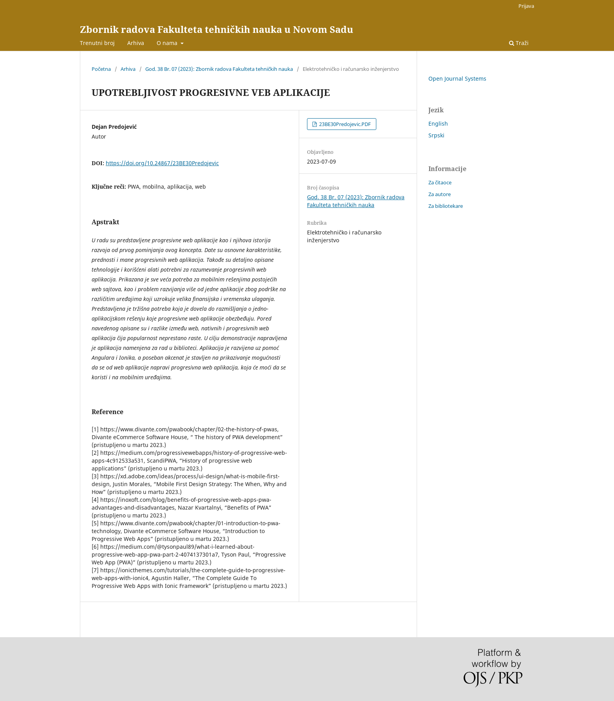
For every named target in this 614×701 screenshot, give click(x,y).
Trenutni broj (97, 43)
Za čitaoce (439, 182)
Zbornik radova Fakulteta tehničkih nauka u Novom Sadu (216, 29)
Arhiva (135, 43)
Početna (101, 68)
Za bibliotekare (445, 205)
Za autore (439, 194)
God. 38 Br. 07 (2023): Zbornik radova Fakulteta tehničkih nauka (219, 68)
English (438, 123)
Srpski (436, 135)
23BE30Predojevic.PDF (344, 124)
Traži (519, 43)
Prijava (526, 5)
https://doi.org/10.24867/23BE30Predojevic (162, 163)
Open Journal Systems (457, 78)
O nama (168, 43)
